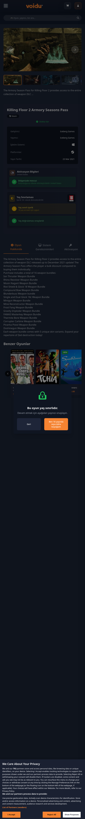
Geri (29, 424)
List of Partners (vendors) (14, 811)
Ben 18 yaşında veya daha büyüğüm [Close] (56, 424)
